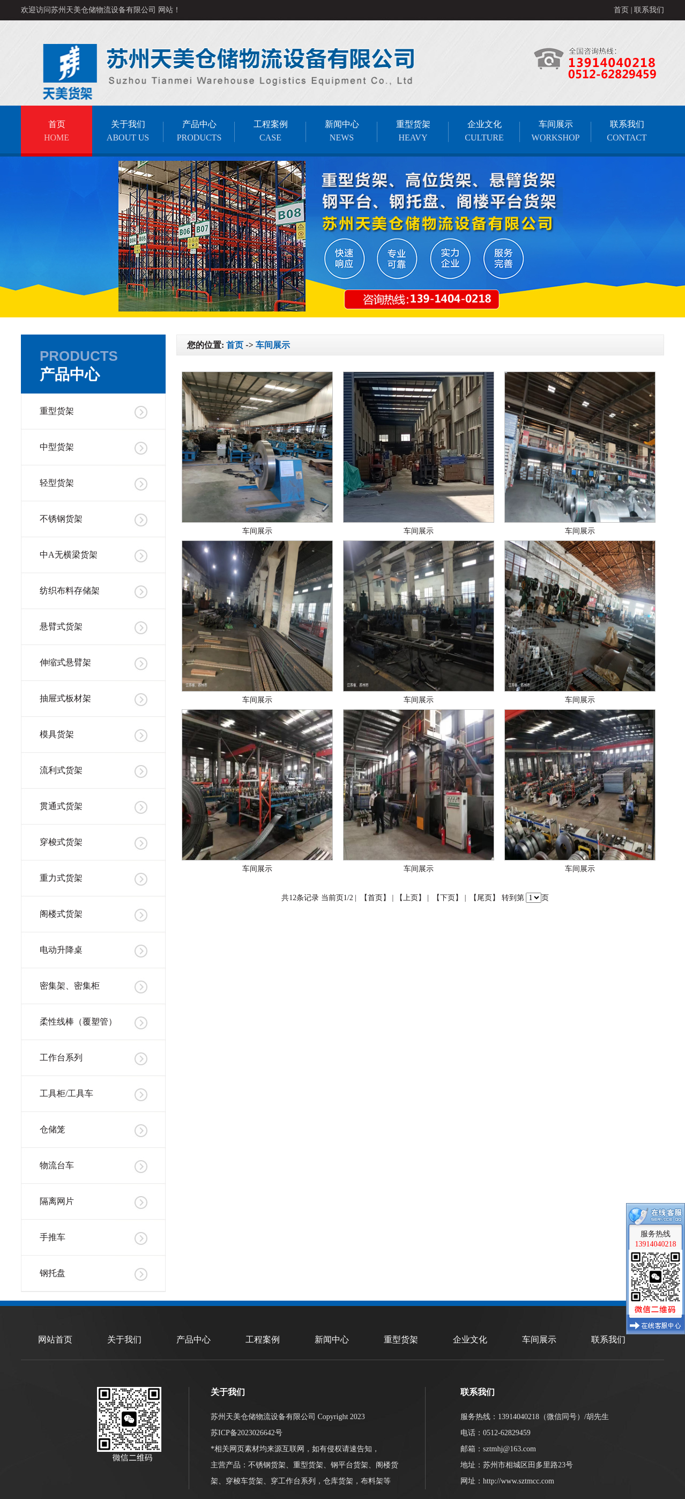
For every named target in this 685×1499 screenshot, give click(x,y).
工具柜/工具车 (66, 1093)
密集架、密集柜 (70, 985)
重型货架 (413, 131)
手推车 (52, 1237)
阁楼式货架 (61, 913)
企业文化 (484, 131)
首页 (621, 10)
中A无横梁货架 (69, 554)
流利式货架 (61, 770)
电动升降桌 (61, 949)
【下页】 (448, 898)
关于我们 (127, 131)
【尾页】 (485, 898)
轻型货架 (57, 482)
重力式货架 (61, 877)
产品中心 (199, 131)
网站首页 (55, 1339)
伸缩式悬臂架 (65, 662)
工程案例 (270, 131)
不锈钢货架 (61, 518)
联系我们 (649, 10)
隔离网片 (57, 1201)
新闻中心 (341, 131)
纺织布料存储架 (70, 590)
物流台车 (57, 1165)
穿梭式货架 (61, 842)
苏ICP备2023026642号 (246, 1433)
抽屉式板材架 (65, 698)
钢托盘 (52, 1273)
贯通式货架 (61, 806)
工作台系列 (61, 1057)
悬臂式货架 (61, 626)
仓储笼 (52, 1129)
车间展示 (555, 131)
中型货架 (57, 446)
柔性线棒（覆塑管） (78, 1021)
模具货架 (57, 734)
